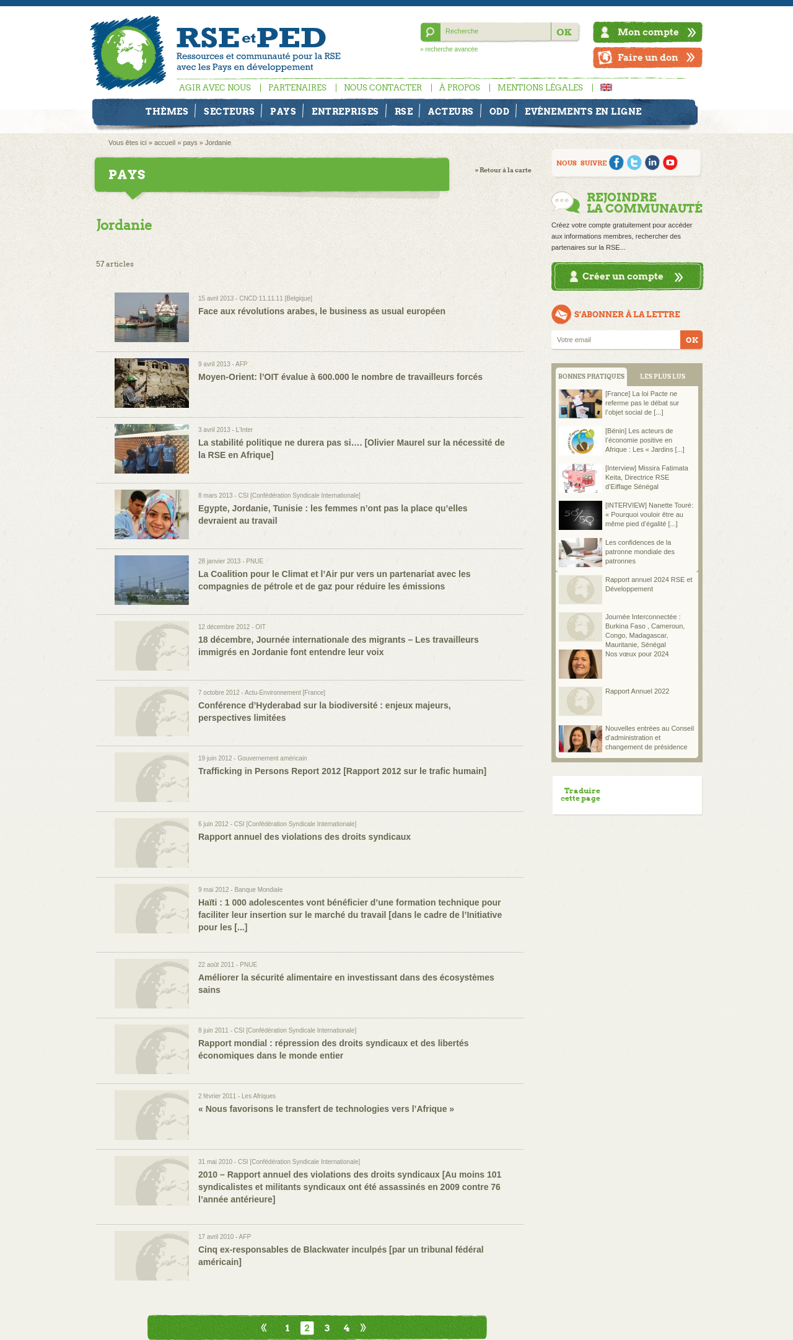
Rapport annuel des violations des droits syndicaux (304, 837)
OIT (260, 627)
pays (190, 142)
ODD (499, 111)
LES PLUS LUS (662, 376)
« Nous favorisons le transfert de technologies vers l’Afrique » (326, 1109)
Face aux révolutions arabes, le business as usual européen (321, 311)
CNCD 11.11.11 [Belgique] (275, 298)
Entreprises (345, 111)
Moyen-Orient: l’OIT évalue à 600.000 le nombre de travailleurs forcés (340, 377)
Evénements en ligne (583, 111)
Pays (283, 111)
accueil (164, 142)
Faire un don (648, 57)
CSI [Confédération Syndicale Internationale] (299, 495)
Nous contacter (383, 88)
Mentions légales (540, 88)
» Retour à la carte (503, 170)
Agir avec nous (215, 88)
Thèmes (167, 111)
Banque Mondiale (258, 889)
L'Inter (244, 429)
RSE (404, 111)
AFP (241, 364)
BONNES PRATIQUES (591, 376)
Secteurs (229, 111)
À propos (459, 88)
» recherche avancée (449, 49)
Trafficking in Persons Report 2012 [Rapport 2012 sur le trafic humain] (342, 771)
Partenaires (297, 88)
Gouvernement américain (272, 758)
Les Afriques (259, 1096)
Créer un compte (623, 276)
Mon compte (648, 32)
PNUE (254, 561)
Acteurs (451, 111)
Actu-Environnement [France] (285, 692)
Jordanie (218, 142)
